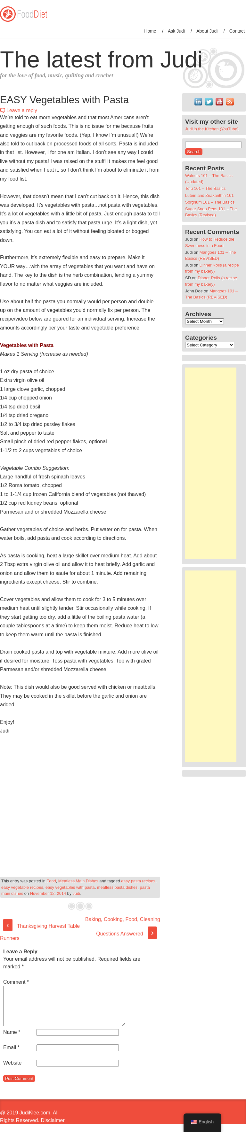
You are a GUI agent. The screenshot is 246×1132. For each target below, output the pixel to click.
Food (51, 881)
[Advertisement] (210, 463)
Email (11, 1055)
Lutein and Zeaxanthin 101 (209, 195)
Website (12, 1070)
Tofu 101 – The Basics (205, 188)
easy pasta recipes (138, 881)
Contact (237, 31)
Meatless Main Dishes (78, 881)
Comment (16, 982)
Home (150, 31)
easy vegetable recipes (22, 887)
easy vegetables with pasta (70, 887)
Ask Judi (176, 31)
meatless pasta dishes (117, 887)
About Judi (206, 31)
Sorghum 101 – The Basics (209, 202)
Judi (76, 893)
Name (11, 1040)
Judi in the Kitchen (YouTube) (212, 129)
